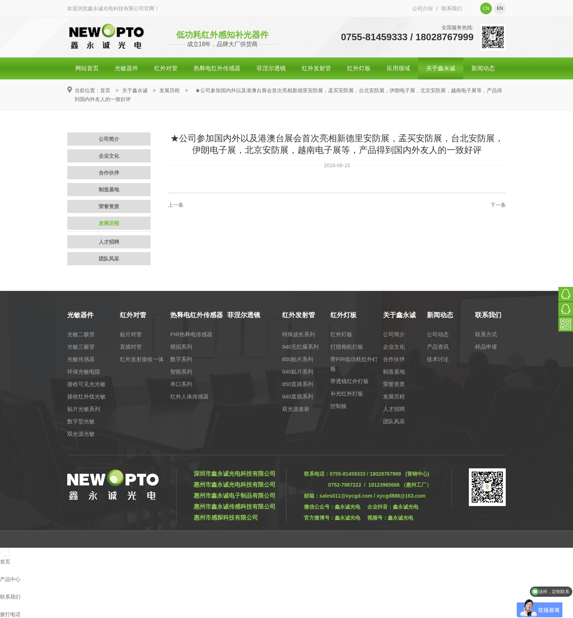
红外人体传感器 (189, 396)
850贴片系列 (297, 359)
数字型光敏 (81, 421)
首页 (105, 90)
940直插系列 (297, 396)
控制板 (338, 406)
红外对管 (166, 68)
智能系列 (181, 371)
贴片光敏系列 (83, 409)
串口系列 (181, 384)
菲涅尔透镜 (271, 68)
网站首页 (87, 68)
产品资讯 (438, 347)
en (500, 8)
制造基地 (109, 189)
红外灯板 (359, 68)
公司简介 (109, 139)
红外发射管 (316, 68)
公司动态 (438, 334)
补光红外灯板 (346, 393)
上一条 (175, 205)
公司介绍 (422, 8)
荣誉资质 (109, 206)
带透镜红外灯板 (349, 381)
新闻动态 (483, 68)
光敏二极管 (81, 334)
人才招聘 (109, 242)
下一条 (498, 205)
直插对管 (131, 347)
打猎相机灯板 (346, 347)
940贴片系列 (297, 371)
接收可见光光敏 (86, 384)
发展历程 (169, 90)
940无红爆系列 (300, 347)
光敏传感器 (81, 359)
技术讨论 (438, 359)
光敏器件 (126, 68)
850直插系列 (297, 384)
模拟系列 (181, 347)
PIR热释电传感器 (191, 334)
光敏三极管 (81, 347)
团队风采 (109, 259)
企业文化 (109, 156)
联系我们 (451, 8)
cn (486, 8)
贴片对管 (131, 334)
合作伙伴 (109, 173)
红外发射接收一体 (142, 359)
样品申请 (486, 347)
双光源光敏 (81, 434)
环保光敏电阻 (83, 371)
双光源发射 (296, 409)
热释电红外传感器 (217, 68)
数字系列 (181, 359)
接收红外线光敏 (86, 396)
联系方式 (486, 334)
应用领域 (398, 68)
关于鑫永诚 (440, 68)
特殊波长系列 (298, 334)
